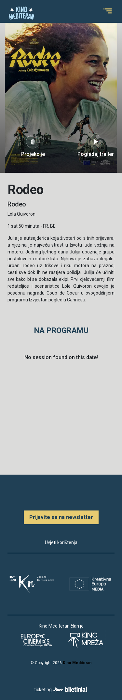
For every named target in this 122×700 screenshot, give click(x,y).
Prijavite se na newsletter (61, 517)
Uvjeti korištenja (61, 542)
